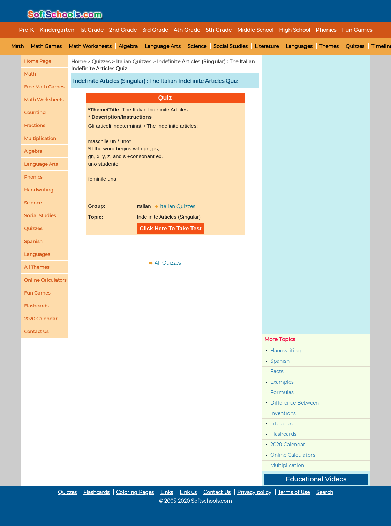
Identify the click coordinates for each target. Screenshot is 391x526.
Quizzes (355, 46)
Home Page (37, 61)
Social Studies (230, 46)
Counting (35, 112)
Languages (299, 46)
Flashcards (283, 434)
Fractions (34, 125)
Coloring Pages (135, 492)
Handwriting (38, 190)
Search (324, 492)
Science (197, 46)
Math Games (46, 46)
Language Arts (163, 46)
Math (17, 46)
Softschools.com (211, 501)
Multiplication (40, 138)
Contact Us (217, 492)
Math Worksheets (90, 46)
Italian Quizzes (133, 61)
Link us (188, 492)
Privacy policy (254, 492)
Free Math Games (44, 86)
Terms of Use (294, 492)
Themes (329, 46)
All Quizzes (168, 263)
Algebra (128, 46)
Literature (267, 46)
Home (78, 61)
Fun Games (357, 29)
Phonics (33, 177)
